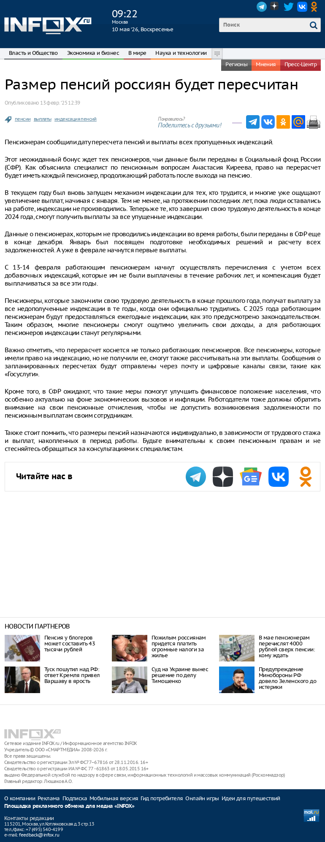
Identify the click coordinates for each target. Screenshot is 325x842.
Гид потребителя (162, 798)
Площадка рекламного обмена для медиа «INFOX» (69, 806)
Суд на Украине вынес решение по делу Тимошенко (180, 675)
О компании (19, 798)
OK (316, 7)
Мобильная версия (113, 798)
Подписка (74, 798)
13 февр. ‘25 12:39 (60, 103)
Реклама (49, 798)
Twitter (289, 7)
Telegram (262, 7)
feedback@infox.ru (39, 835)
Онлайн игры (202, 798)
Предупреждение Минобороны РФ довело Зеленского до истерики (287, 678)
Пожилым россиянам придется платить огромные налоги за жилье (179, 646)
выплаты (42, 119)
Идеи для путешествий (251, 798)
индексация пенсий (75, 119)
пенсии (22, 119)
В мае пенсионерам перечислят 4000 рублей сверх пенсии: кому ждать (287, 646)
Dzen (275, 7)
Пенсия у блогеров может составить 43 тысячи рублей (69, 643)
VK (302, 7)
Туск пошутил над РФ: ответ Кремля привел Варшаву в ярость (72, 675)
